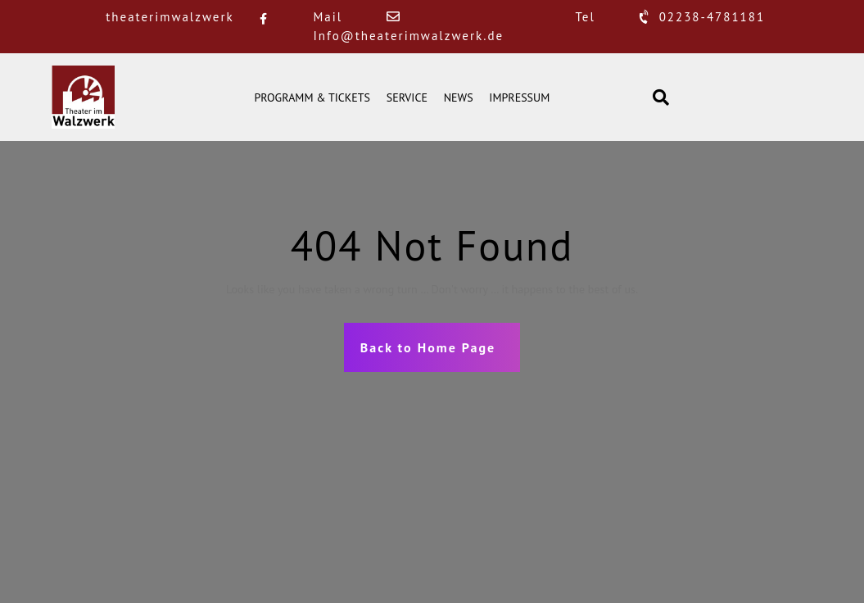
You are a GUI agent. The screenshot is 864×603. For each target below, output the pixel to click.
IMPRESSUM (519, 97)
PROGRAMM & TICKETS (313, 97)
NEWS (458, 97)
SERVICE (407, 97)
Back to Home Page (427, 347)
